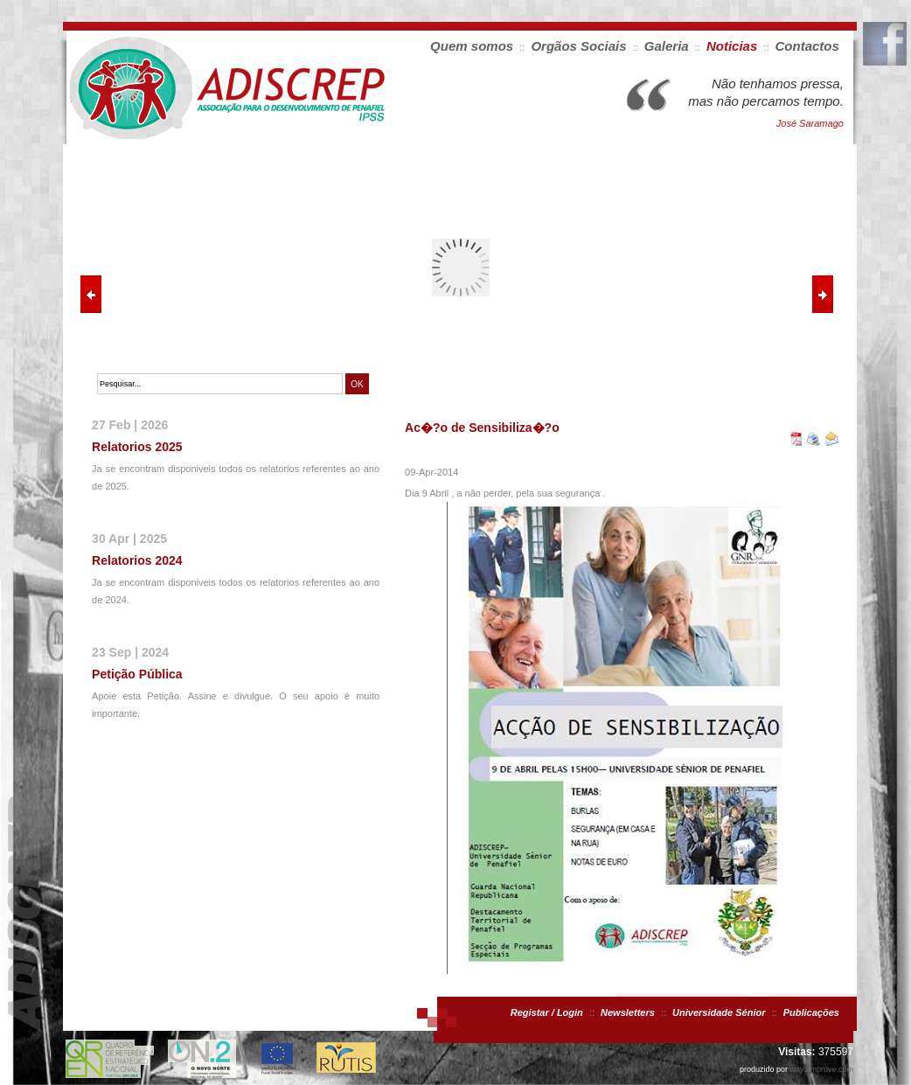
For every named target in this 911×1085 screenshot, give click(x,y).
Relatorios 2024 (137, 560)
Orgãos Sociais (578, 45)
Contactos (807, 45)
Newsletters (628, 1012)
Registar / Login (547, 1012)
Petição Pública (137, 674)
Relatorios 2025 (137, 447)
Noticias (731, 45)
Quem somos (471, 45)
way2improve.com (821, 1069)
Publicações (811, 1012)
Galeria (666, 45)
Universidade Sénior (718, 1012)
